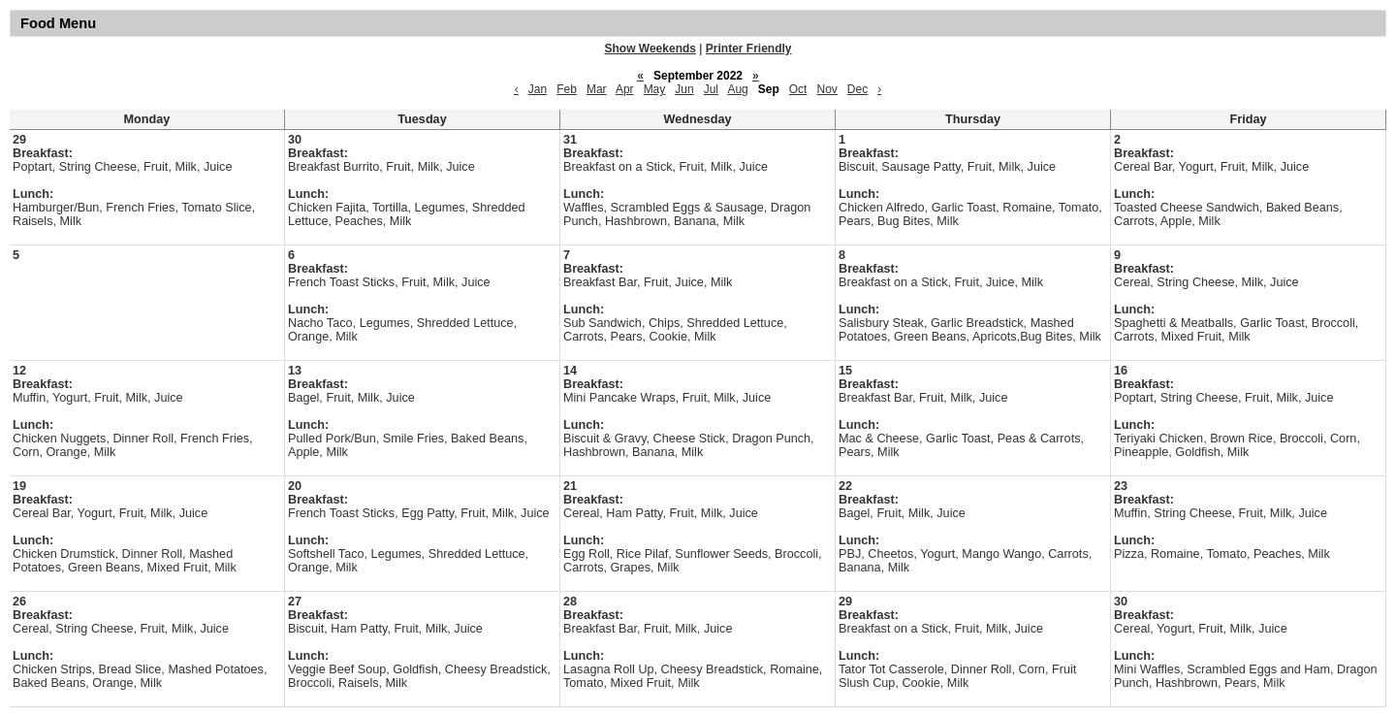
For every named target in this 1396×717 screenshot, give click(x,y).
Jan (537, 89)
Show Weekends (650, 48)
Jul (711, 89)
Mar (597, 89)
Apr (625, 89)
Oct (798, 89)
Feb (566, 89)
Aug (737, 89)
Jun (684, 89)
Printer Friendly (749, 48)
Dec (857, 89)
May (655, 89)
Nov (826, 89)
